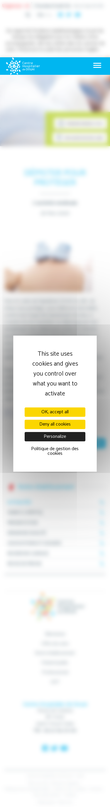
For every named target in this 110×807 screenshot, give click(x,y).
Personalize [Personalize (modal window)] (55, 436)
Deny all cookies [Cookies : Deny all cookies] (55, 424)
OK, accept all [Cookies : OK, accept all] (55, 412)
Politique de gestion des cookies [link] (55, 451)
